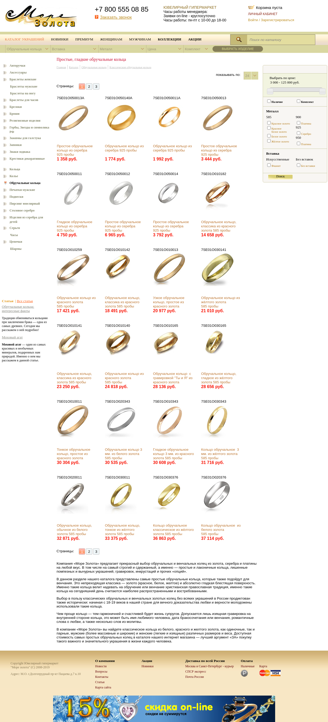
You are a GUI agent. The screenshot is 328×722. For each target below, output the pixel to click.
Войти (253, 20)
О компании (105, 661)
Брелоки (16, 107)
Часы (14, 235)
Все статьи (25, 301)
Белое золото (279, 136)
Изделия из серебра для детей (26, 219)
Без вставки (308, 165)
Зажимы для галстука (25, 138)
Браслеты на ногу (23, 93)
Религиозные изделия (25, 120)
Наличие (277, 101)
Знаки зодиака (20, 152)
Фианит (276, 165)
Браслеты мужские (23, 86)
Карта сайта (103, 687)
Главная (61, 67)
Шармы (15, 249)
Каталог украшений (24, 39)
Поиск (280, 176)
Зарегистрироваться (277, 20)
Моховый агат (12, 337)
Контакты (101, 677)
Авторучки (17, 65)
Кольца (15, 169)
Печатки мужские (22, 190)
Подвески (16, 197)
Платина (306, 123)
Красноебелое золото (279, 130)
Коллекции (169, 39)
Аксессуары (18, 72)
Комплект (307, 101)
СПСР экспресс (195, 671)
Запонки (16, 145)
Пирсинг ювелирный (25, 203)
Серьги (15, 228)
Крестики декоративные (27, 158)
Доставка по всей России (205, 661)
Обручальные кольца (25, 183)
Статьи (99, 682)
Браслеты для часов (24, 100)
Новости (101, 666)
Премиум (84, 39)
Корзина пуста (269, 7)
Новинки (59, 39)
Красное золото (280, 123)
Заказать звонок (116, 17)
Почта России (194, 677)
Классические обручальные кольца (130, 67)
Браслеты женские (23, 79)
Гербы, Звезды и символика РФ (29, 130)
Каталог (73, 67)
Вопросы (101, 671)
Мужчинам (140, 39)
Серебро (306, 133)
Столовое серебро (22, 210)
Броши (15, 114)
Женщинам (111, 39)
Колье (14, 176)
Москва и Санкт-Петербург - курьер (209, 666)
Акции (194, 39)
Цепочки (16, 241)
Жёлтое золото (280, 141)
